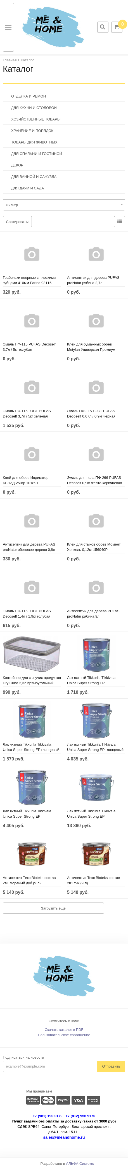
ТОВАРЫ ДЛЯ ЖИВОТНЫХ (34, 142)
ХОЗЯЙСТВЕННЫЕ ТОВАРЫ (35, 119)
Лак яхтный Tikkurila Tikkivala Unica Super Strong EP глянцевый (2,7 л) (95, 749)
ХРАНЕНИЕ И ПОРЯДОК (32, 131)
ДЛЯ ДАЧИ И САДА (27, 188)
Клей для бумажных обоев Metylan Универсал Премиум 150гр (91, 349)
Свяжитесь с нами (64, 1021)
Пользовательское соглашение (64, 1035)
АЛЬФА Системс (80, 1163)
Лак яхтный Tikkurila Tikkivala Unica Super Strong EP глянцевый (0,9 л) (31, 749)
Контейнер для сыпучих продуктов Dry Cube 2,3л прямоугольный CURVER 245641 (32, 683)
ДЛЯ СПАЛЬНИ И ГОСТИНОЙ (36, 154)
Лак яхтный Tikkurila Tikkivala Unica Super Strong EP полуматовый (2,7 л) (27, 816)
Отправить (111, 1066)
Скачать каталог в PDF (64, 1029)
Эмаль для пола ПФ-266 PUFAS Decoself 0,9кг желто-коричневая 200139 (94, 483)
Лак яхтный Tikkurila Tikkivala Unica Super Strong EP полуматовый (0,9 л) (91, 683)
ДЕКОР (17, 165)
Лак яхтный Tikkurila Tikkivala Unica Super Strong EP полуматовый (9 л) (91, 816)
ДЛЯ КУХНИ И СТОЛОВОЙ (34, 108)
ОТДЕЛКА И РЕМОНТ (29, 96)
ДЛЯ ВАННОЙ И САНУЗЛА (33, 177)
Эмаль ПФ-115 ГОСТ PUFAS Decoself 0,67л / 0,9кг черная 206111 (91, 416)
